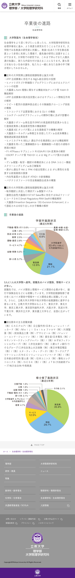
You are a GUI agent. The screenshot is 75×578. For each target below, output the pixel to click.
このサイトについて (46, 523)
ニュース (44, 470)
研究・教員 (10, 470)
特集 (7, 478)
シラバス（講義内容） (28, 518)
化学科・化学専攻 (13, 497)
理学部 (8, 463)
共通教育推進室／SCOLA (16, 505)
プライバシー (26, 523)
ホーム (5, 451)
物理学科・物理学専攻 (51, 490)
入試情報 (45, 505)
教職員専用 (10, 523)
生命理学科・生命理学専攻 (22, 451)
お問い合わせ (11, 518)
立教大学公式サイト (51, 518)
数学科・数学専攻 (13, 490)
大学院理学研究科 (49, 463)
